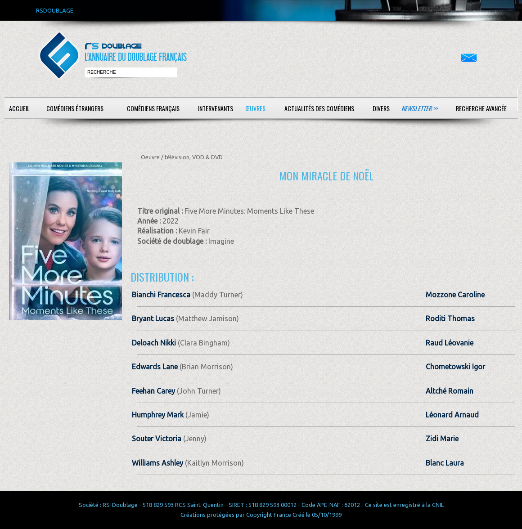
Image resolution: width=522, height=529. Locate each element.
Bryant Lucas (153, 318)
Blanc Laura (445, 463)
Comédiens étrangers (75, 108)
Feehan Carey (153, 391)
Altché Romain (449, 391)
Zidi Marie (442, 439)
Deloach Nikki (154, 343)
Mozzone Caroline (455, 295)
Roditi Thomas (450, 318)
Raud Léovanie (449, 343)
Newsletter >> (419, 108)
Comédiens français (153, 108)
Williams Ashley (157, 463)
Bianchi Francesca (161, 295)
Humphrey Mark (158, 415)
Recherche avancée (481, 108)
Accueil (19, 108)
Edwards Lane (155, 367)
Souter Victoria (156, 439)
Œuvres (255, 108)
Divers (381, 108)
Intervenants (215, 108)
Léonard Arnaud (452, 415)
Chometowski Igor (455, 367)
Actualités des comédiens (319, 108)
